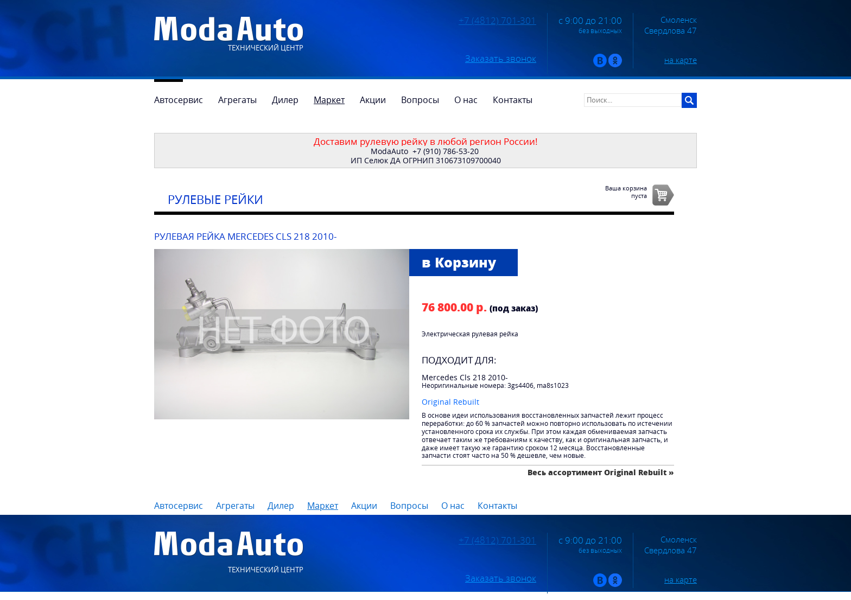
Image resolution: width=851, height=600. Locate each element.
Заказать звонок (500, 59)
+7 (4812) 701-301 (497, 21)
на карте (680, 59)
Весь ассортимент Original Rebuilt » (601, 472)
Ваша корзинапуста (626, 191)
